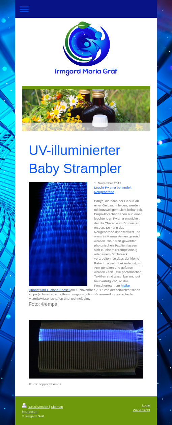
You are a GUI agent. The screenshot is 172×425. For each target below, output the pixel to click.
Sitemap (57, 406)
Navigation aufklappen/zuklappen (86, 9)
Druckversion (35, 406)
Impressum (30, 411)
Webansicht (141, 410)
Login (146, 405)
